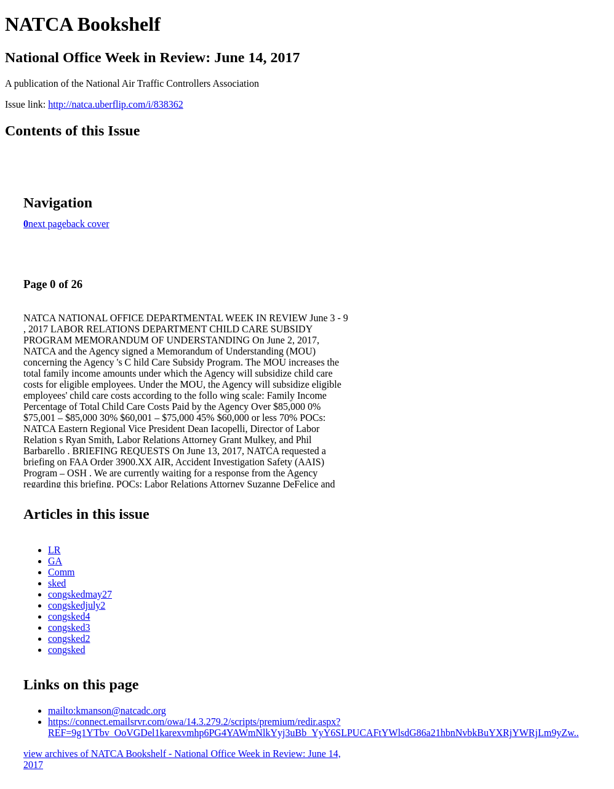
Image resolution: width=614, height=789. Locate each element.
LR (54, 550)
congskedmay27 (80, 594)
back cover (88, 223)
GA (55, 561)
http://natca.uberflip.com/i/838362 (115, 104)
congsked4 (69, 616)
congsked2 (69, 638)
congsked (66, 649)
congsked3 (69, 627)
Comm (61, 572)
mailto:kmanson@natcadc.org (107, 710)
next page (47, 223)
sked (57, 583)
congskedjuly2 (76, 605)
